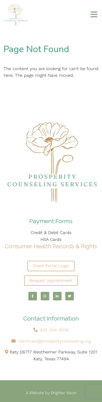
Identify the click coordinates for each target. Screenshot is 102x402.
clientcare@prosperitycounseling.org (54, 341)
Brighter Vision (63, 392)
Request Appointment (51, 280)
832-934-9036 (54, 329)
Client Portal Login (51, 266)
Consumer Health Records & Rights (51, 246)
